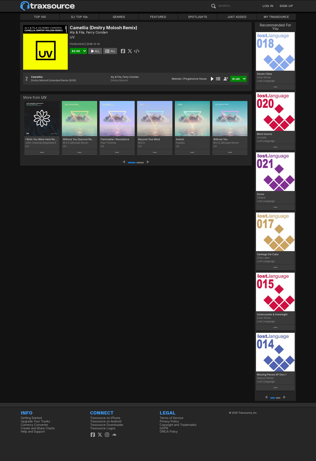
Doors (260, 194)
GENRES (119, 17)
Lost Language (266, 80)
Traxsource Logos (102, 428)
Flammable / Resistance (115, 139)
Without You (220, 139)
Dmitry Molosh (119, 80)
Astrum (180, 139)
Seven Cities (264, 73)
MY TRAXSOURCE (276, 17)
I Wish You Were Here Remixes (41, 139)
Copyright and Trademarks (178, 425)
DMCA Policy (169, 431)
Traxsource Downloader (106, 425)
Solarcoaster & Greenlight (272, 314)
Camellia (37, 76)
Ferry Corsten (97, 32)
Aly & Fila (77, 32)
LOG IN (267, 6)
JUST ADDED (236, 17)
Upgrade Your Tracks (35, 421)
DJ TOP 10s (79, 17)
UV (72, 37)
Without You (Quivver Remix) (79, 139)
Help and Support (33, 431)
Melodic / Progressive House (189, 78)
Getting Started (31, 418)
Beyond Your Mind (149, 139)
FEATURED (158, 17)
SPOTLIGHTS (197, 17)
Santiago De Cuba (267, 254)
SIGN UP (286, 6)
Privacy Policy (169, 421)
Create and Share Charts (38, 428)
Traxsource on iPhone (105, 418)
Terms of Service (171, 418)
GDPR (164, 428)
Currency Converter (34, 425)
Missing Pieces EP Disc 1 (271, 374)
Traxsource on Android (105, 421)
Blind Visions (264, 134)
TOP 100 (40, 17)
